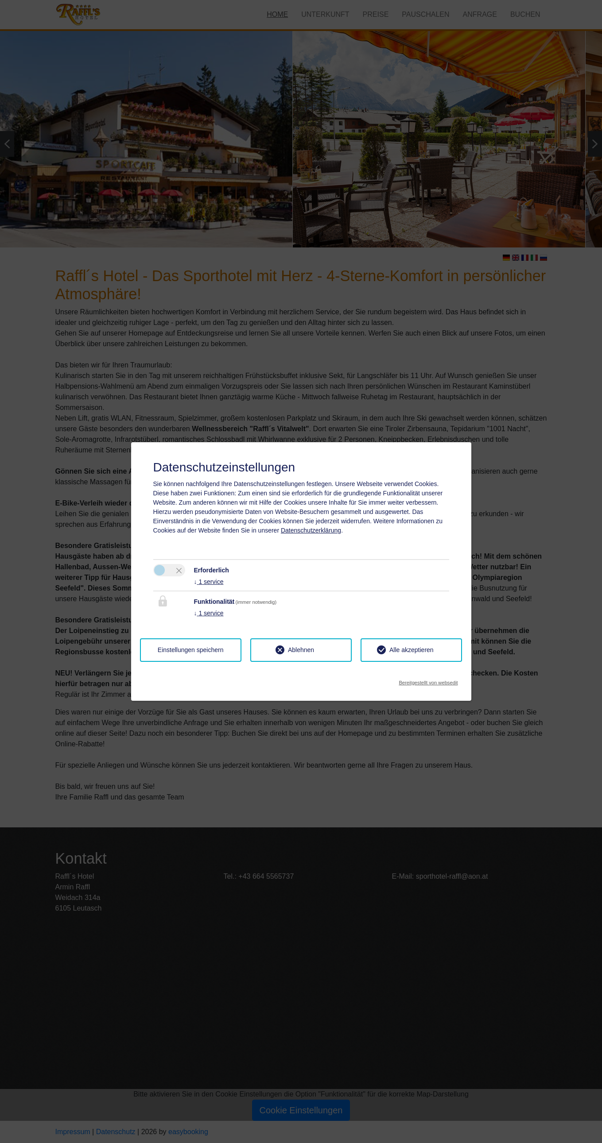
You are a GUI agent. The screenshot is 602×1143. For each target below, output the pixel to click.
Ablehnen (301, 649)
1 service (209, 581)
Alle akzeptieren (411, 649)
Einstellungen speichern (191, 649)
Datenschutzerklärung (311, 530)
